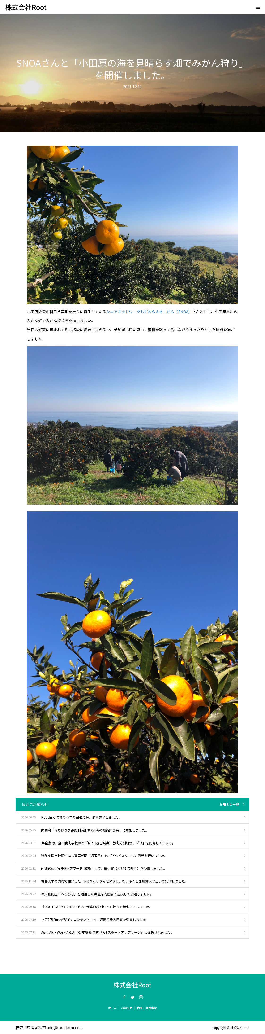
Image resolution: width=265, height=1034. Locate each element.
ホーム (112, 1008)
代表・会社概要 (147, 1008)
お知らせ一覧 (229, 804)
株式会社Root (26, 7)
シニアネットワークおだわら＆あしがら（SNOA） (149, 311)
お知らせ (126, 1008)
